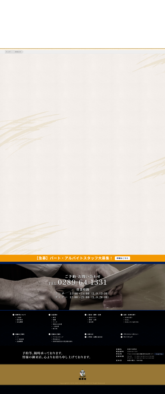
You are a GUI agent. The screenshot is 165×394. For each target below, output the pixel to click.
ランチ (55, 322)
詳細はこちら (122, 258)
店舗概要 (20, 341)
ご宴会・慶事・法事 (94, 315)
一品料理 (56, 326)
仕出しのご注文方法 (131, 322)
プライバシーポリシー (131, 334)
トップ (8, 52)
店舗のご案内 (20, 334)
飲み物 (55, 328)
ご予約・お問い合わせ (95, 337)
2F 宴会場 (20, 339)
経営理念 (20, 320)
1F (18, 337)
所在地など (56, 339)
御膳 (54, 320)
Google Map (159, 354)
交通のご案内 (56, 334)
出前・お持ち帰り (130, 315)
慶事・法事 (92, 320)
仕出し (127, 320)
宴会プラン (92, 317)
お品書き (54, 315)
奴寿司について (20, 315)
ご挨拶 (19, 317)
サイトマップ (128, 337)
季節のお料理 (57, 324)
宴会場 (91, 322)
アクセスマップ (58, 337)
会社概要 (20, 322)
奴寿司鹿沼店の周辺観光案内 (63, 341)
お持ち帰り (129, 317)
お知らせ (18, 52)
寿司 (54, 317)
